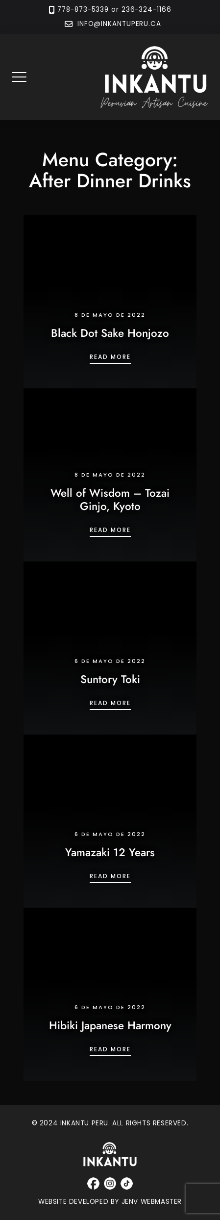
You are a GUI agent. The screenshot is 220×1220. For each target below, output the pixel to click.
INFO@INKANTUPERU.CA (118, 24)
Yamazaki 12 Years (110, 852)
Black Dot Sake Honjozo (110, 333)
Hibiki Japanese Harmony (110, 1025)
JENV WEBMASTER (152, 1201)
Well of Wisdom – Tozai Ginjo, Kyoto (110, 499)
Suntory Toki (110, 679)
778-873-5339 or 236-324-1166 (114, 9)
